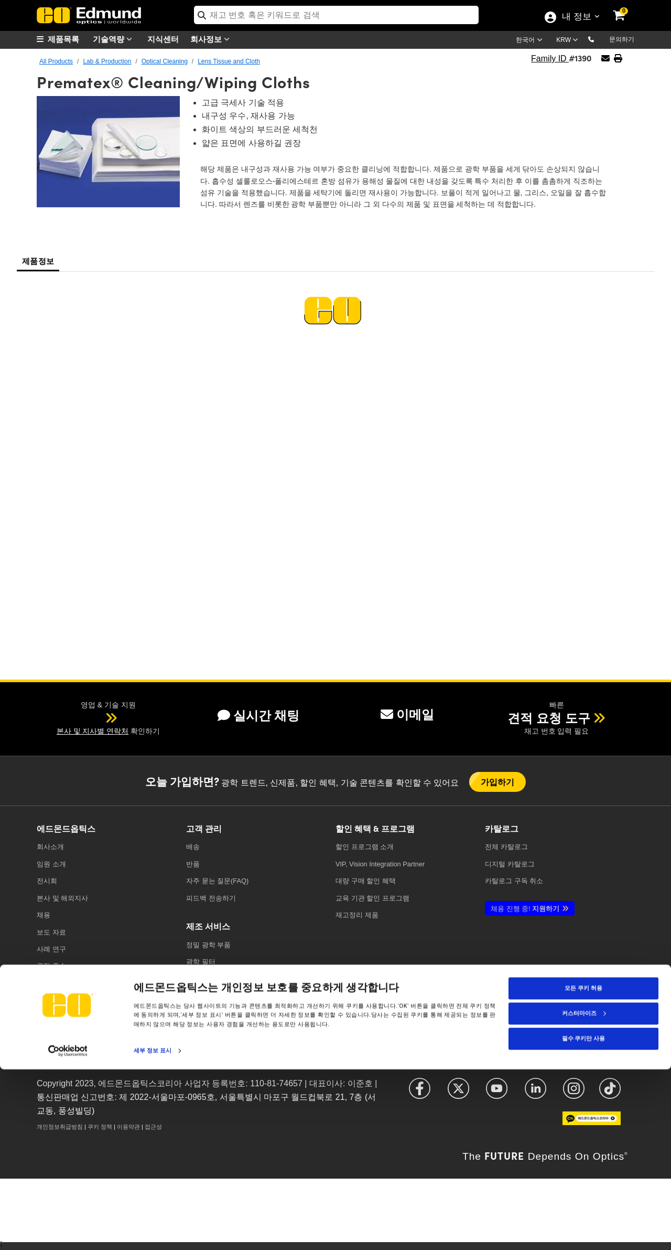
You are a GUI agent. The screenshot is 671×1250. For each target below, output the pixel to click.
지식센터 (163, 38)
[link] (626, 8)
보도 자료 (51, 932)
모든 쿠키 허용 (583, 1168)
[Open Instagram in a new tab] (574, 1093)
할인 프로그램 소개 (365, 847)
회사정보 (212, 39)
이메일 (407, 714)
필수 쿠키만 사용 (583, 1218)
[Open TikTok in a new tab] (610, 1093)
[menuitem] (63, 39)
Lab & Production (107, 61)
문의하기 (621, 39)
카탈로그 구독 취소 (514, 881)
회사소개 (50, 847)
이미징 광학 (204, 996)
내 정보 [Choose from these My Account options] (576, 17)
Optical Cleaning (165, 61)
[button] (599, 39)
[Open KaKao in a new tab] (591, 1123)
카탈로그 (506, 847)
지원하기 (525, 909)
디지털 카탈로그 (510, 864)
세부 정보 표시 (152, 1230)
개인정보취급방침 (60, 1127)
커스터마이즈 (584, 1193)
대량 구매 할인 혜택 (366, 881)
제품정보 (38, 260)
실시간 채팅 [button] (259, 715)
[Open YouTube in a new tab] (497, 1093)
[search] (336, 15)
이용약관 (128, 1127)
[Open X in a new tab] (458, 1093)
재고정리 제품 (357, 915)
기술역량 (115, 39)
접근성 (153, 1127)
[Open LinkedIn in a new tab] (535, 1093)
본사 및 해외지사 (62, 898)
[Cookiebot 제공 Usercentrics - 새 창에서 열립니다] (68, 1231)
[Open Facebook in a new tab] (420, 1093)
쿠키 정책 (100, 1127)
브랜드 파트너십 (61, 1000)
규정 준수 (51, 966)
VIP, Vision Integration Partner (380, 864)
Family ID (550, 58)
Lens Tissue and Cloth (229, 61)
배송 (193, 847)
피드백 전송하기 (211, 898)
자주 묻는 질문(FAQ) (217, 881)
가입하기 (498, 781)
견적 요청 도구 (548, 718)
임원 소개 (51, 864)
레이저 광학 (204, 979)
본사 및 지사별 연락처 (93, 731)
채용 (43, 915)
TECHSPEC (57, 982)
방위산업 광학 (207, 1013)
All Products (56, 61)
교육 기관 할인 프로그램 (372, 898)
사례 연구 (51, 949)
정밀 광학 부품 (208, 945)
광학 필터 (200, 962)
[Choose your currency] (569, 41)
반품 (193, 864)
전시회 (47, 881)
